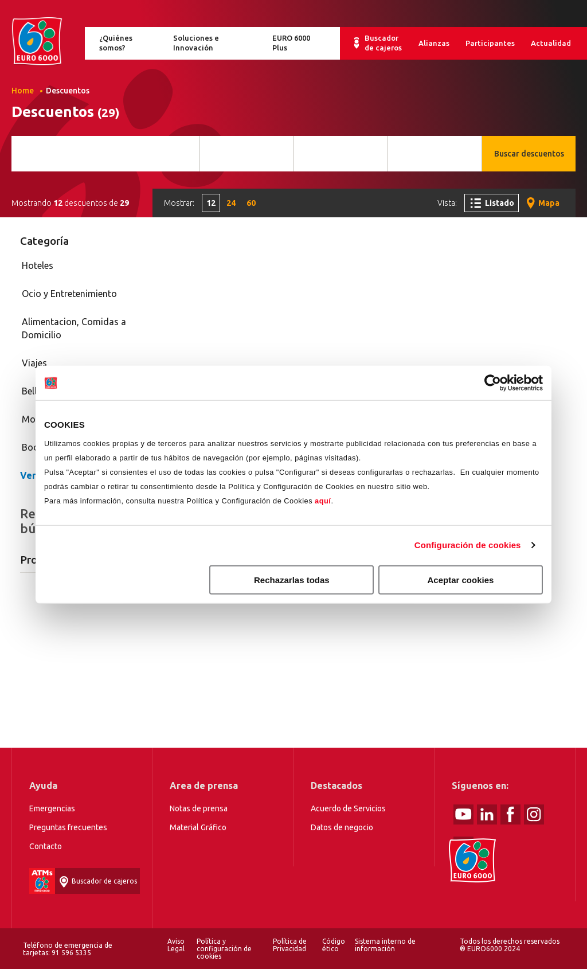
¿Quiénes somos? (115, 43)
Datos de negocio (342, 827)
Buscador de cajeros (383, 43)
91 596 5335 (71, 952)
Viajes (34, 363)
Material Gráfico (198, 827)
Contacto (45, 846)
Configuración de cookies (467, 545)
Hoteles (37, 265)
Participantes (490, 43)
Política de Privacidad (290, 944)
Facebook (510, 814)
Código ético (333, 944)
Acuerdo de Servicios (348, 808)
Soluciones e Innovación (196, 43)
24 (231, 203)
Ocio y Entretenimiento (69, 293)
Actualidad (551, 43)
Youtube (463, 814)
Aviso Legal (176, 944)
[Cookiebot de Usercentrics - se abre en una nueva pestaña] (493, 383)
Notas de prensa (199, 808)
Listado (499, 203)
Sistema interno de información (385, 944)
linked (487, 814)
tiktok (463, 847)
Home (36, 42)
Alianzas (433, 43)
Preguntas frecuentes (68, 827)
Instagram (534, 814)
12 (211, 203)
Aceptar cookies (461, 579)
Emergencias (52, 808)
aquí (323, 500)
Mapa (548, 203)
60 (251, 203)
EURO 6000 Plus (291, 43)
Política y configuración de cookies (224, 948)
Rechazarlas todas (292, 579)
